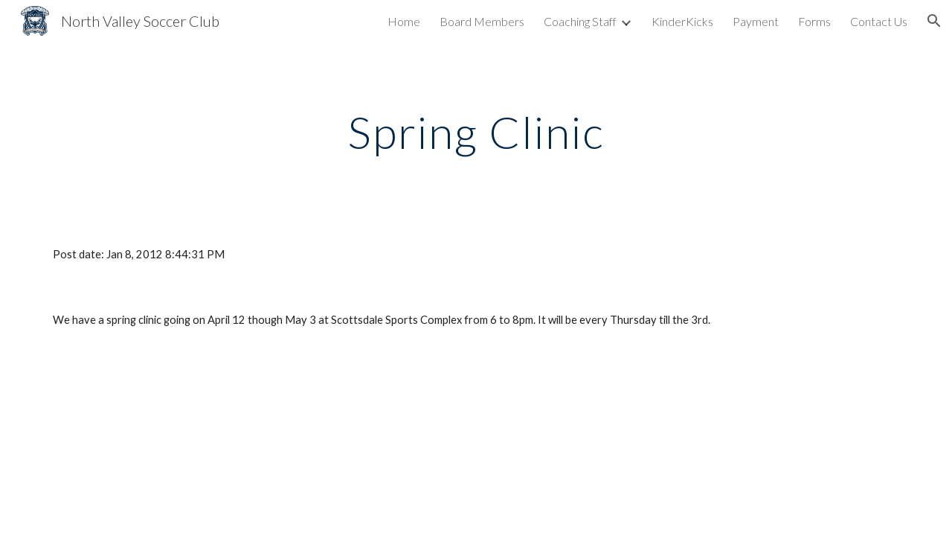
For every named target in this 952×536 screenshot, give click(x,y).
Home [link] (403, 21)
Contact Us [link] (878, 21)
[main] (476, 131)
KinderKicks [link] (682, 21)
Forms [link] (814, 21)
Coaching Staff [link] (580, 21)
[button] (934, 21)
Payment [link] (756, 21)
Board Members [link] (482, 21)
